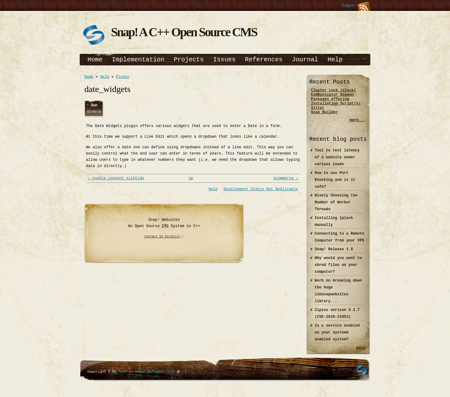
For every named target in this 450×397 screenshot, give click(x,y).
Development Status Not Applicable (260, 191)
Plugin (122, 77)
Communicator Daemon (332, 96)
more (360, 354)
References (263, 59)
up (191, 179)
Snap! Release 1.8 (334, 254)
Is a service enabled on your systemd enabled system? (337, 338)
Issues (224, 59)
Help (335, 59)
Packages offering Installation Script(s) (335, 104)
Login (348, 5)
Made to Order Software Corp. (147, 378)
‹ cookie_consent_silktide (116, 179)
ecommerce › (285, 179)
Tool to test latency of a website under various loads (337, 162)
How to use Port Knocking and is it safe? (335, 185)
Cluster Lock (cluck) (333, 91)
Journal (305, 59)
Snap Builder (324, 117)
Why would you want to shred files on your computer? (338, 270)
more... (357, 125)
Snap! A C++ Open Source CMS (184, 32)
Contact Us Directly (162, 239)
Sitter (317, 112)
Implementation (138, 59)
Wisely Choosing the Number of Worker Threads (336, 207)
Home (95, 59)
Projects (189, 59)
